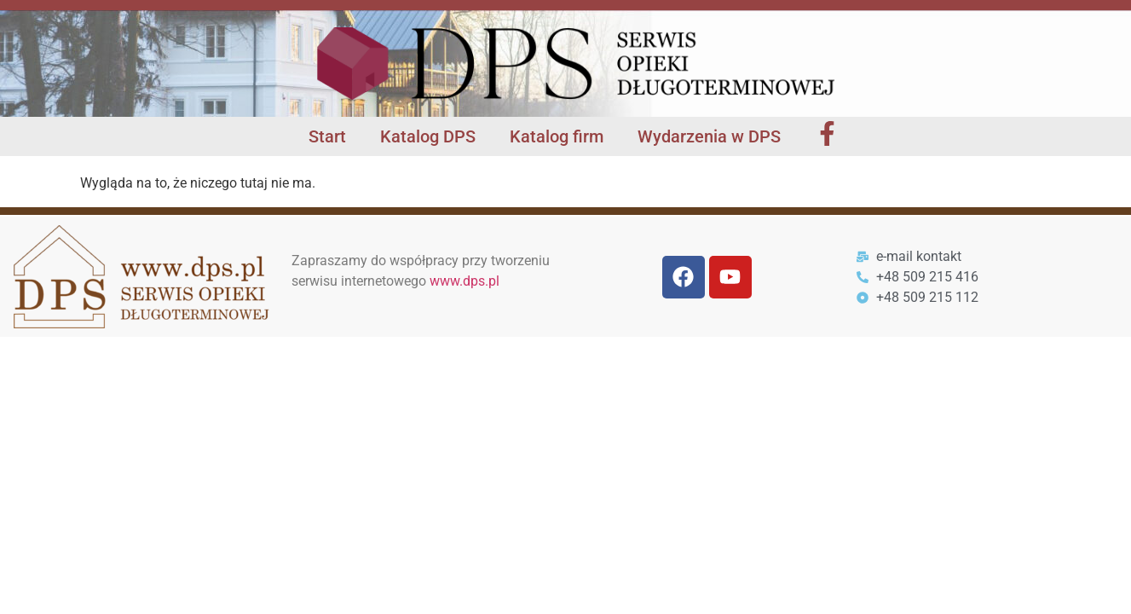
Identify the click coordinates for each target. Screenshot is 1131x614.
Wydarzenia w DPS (709, 136)
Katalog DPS (428, 136)
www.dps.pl (464, 281)
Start (327, 136)
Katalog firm (556, 136)
